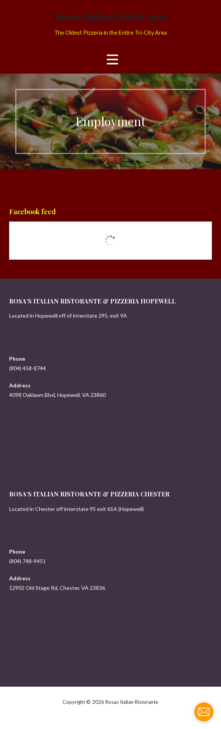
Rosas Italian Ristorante (110, 16)
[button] (112, 59)
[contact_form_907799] (203, 711)
